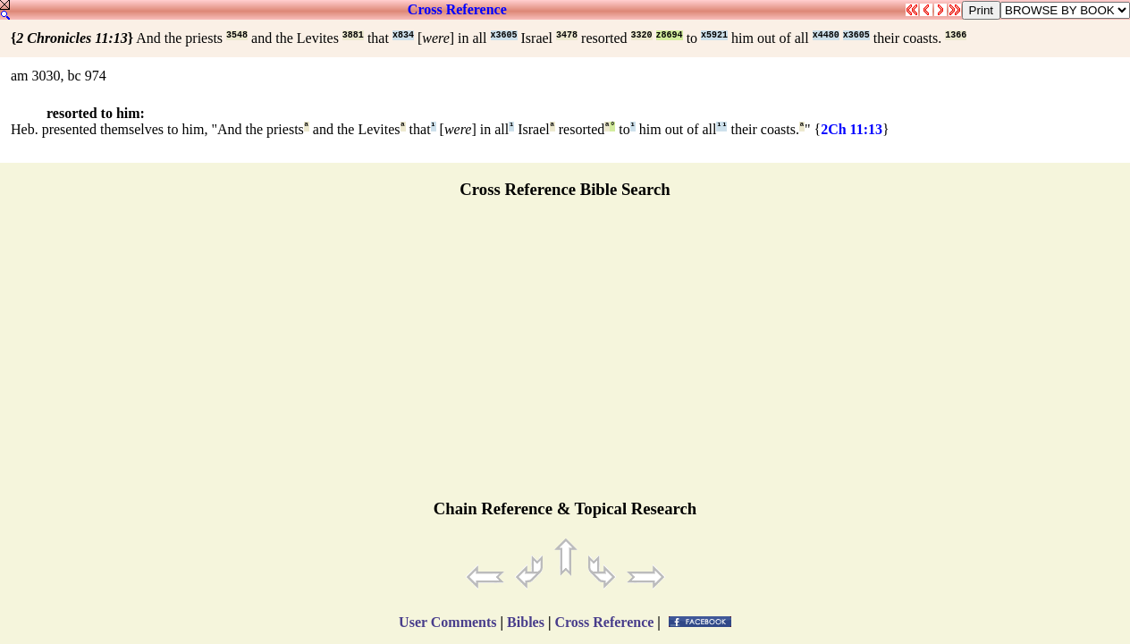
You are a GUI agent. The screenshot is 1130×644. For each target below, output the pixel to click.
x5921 (714, 35)
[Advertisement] (565, 357)
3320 (642, 35)
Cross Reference (457, 9)
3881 (353, 35)
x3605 (504, 35)
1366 (955, 35)
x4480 (826, 35)
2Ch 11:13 (851, 129)
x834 (403, 35)
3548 (237, 35)
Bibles (525, 622)
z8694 (669, 35)
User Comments (447, 622)
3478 (567, 35)
